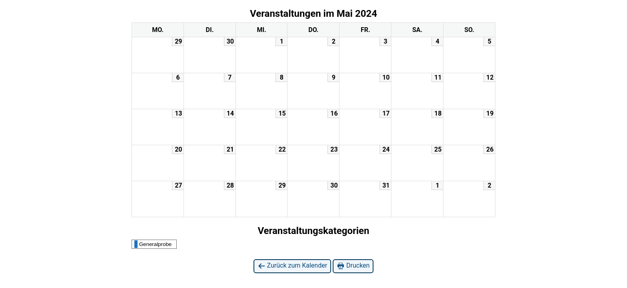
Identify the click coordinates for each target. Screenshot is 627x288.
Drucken (353, 266)
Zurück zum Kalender (292, 266)
